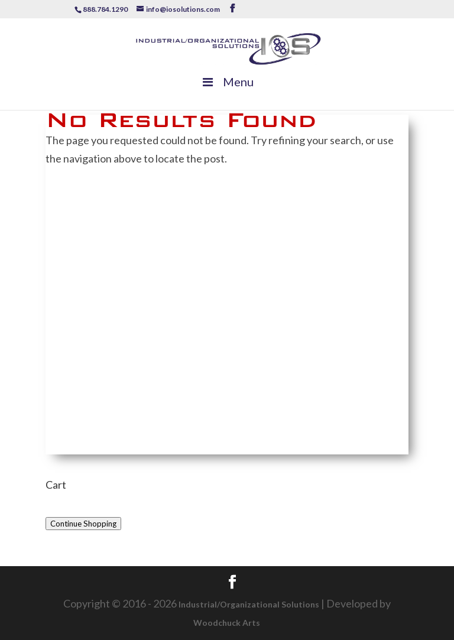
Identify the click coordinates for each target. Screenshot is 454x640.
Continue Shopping (83, 523)
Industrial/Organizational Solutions (249, 604)
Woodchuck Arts (226, 623)
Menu (227, 81)
